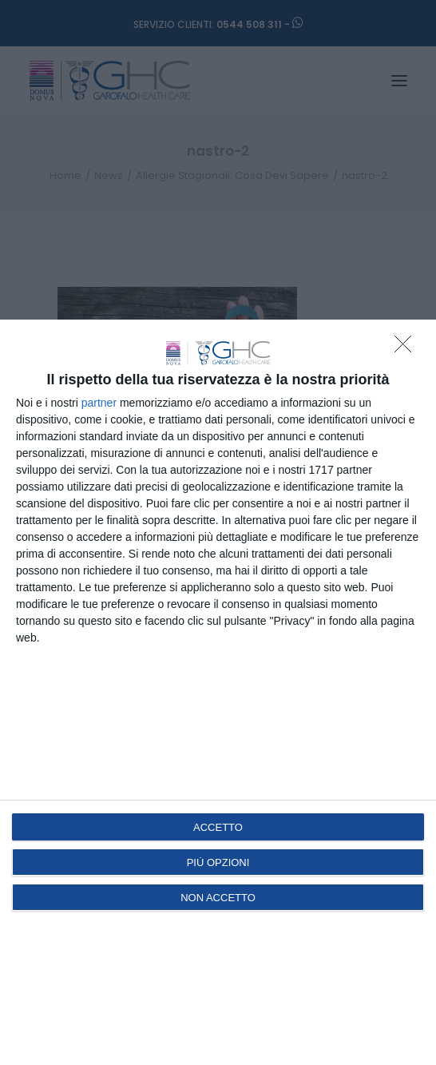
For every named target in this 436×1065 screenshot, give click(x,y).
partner (99, 402)
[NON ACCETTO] (407, 348)
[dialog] (218, 692)
